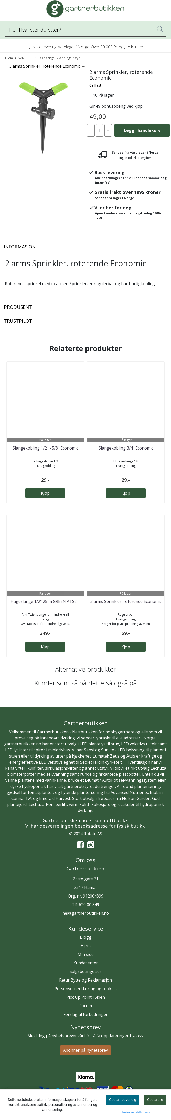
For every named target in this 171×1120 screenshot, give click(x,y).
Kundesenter (85, 963)
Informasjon (20, 246)
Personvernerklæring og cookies (86, 988)
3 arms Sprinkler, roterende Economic (125, 601)
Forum (85, 1006)
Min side (86, 954)
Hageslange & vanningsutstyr (57, 57)
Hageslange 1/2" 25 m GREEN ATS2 (45, 601)
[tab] (85, 247)
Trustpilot (18, 321)
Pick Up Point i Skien (85, 997)
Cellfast (95, 85)
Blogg (85, 937)
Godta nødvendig (122, 1100)
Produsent (18, 307)
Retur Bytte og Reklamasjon (85, 980)
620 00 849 (89, 904)
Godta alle (155, 1100)
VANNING (23, 57)
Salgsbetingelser (85, 971)
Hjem (9, 57)
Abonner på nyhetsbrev (85, 1050)
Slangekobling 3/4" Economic (126, 448)
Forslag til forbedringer (85, 1014)
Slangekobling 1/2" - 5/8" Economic (45, 448)
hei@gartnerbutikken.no (85, 913)
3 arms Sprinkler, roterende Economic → (47, 66)
